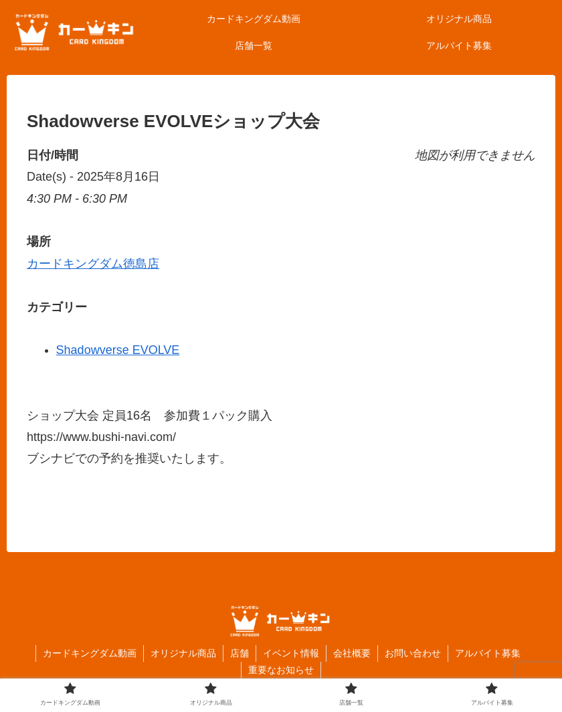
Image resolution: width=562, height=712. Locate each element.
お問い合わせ (413, 653)
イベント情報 (291, 653)
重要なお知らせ (281, 669)
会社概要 (352, 653)
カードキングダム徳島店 (93, 263)
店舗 (239, 653)
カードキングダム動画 (89, 653)
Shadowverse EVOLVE (118, 350)
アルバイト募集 (488, 653)
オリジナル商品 (183, 653)
